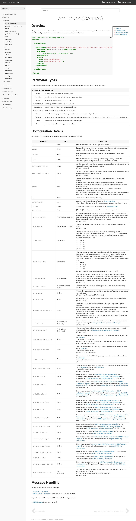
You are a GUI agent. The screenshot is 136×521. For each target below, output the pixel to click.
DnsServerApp (8, 44)
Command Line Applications (10, 95)
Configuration (6, 20)
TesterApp (7, 76)
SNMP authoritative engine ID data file (106, 424)
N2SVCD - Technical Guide (11, 2)
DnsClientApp (8, 41)
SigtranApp (7, 62)
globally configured (107, 378)
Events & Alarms (7, 85)
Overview (118, 28)
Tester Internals (7, 104)
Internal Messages (8, 91)
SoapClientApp (8, 70)
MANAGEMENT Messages (41, 494)
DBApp (6, 36)
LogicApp (7, 49)
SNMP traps (100, 367)
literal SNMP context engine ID (104, 431)
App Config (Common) (10, 23)
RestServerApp (8, 60)
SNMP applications (92, 378)
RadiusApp (7, 55)
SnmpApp (7, 68)
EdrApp (6, 47)
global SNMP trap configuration (110, 376)
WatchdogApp (8, 78)
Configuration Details (121, 32)
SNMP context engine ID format (104, 451)
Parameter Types (120, 30)
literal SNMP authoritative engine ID (105, 374)
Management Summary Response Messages (107, 323)
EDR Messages (38, 502)
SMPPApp (7, 65)
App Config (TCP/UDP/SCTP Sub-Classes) (13, 27)
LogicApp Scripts (7, 88)
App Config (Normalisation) (12, 34)
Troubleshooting (7, 108)
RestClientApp (8, 57)
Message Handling (121, 34)
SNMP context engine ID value (103, 457)
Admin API (6, 98)
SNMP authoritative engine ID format (105, 400)
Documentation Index (9, 14)
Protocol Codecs (7, 101)
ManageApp (8, 52)
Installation (6, 17)
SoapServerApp (9, 73)
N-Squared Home (109, 2)
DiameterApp (8, 39)
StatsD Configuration (10, 31)
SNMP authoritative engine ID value (105, 407)
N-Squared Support (126, 2)
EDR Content (6, 81)
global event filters (109, 201)
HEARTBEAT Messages (40, 492)
